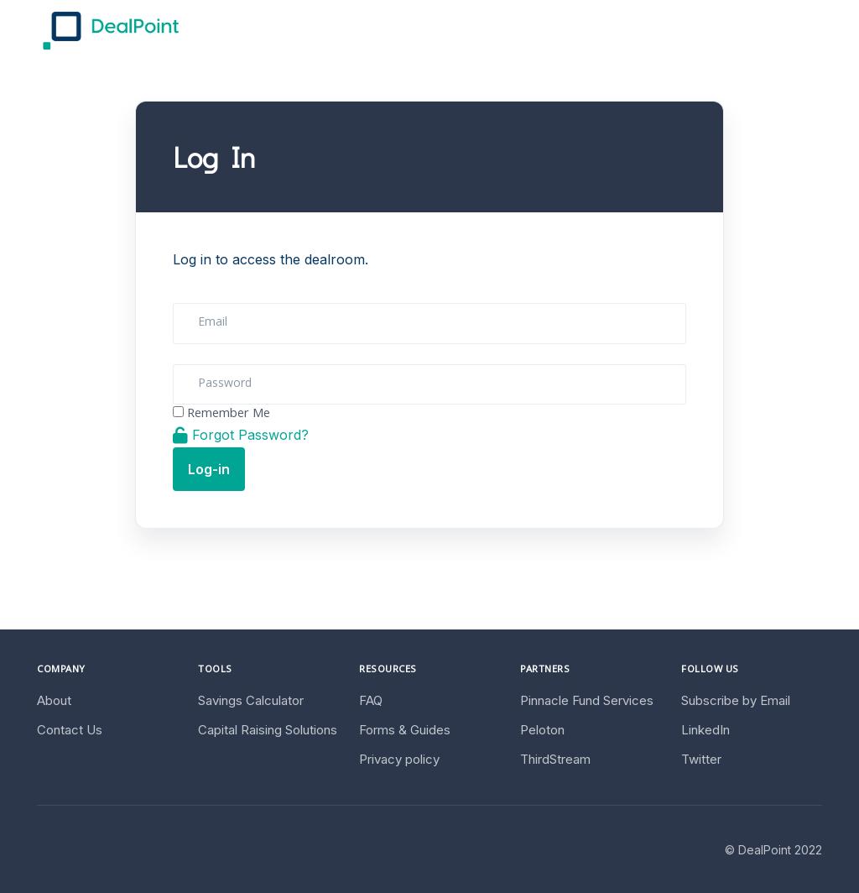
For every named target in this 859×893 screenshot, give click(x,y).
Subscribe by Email (735, 700)
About (54, 700)
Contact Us (69, 730)
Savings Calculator (251, 700)
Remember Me (228, 415)
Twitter (701, 759)
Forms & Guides (404, 730)
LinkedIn (705, 730)
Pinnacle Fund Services (586, 700)
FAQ (371, 700)
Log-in (209, 469)
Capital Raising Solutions (267, 730)
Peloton (542, 730)
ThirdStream (555, 759)
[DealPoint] (111, 30)
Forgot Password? (241, 434)
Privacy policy (399, 759)
